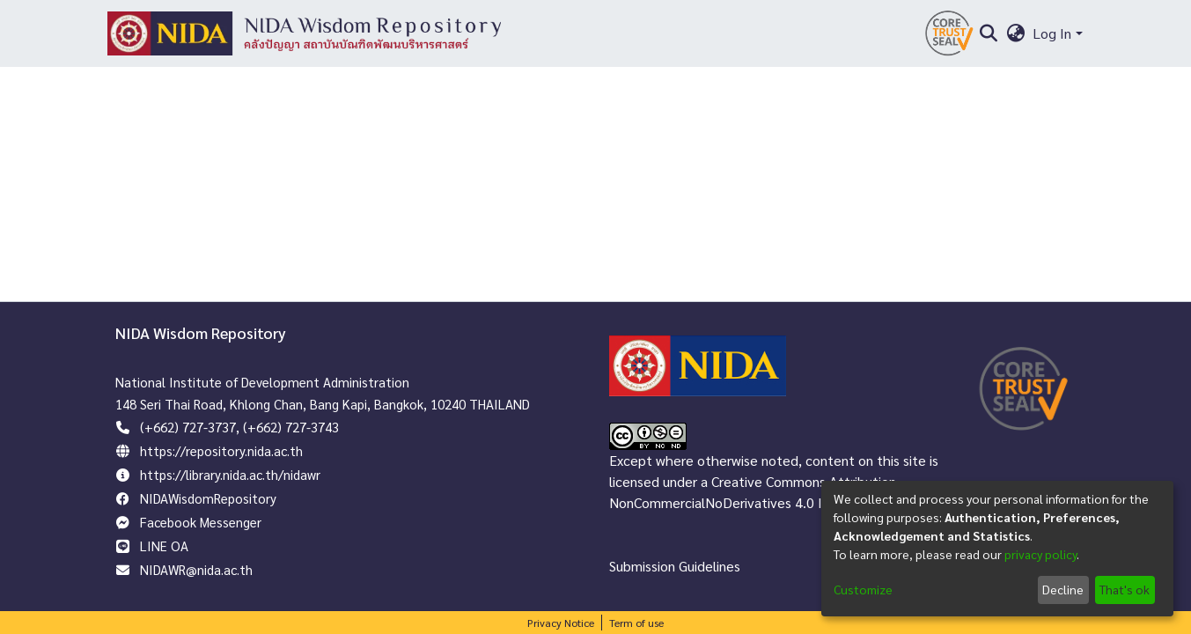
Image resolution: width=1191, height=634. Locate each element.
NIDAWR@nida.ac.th (196, 569)
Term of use (636, 623)
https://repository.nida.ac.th (221, 450)
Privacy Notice (560, 623)
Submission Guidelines (674, 566)
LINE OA (164, 545)
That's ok (1124, 589)
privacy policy (1040, 554)
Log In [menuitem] (1052, 33)
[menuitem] (1015, 33)
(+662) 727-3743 (291, 426)
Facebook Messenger (200, 521)
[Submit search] (989, 33)
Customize (863, 589)
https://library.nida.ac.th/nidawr (230, 474)
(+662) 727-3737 (188, 426)
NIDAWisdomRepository (208, 498)
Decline (1063, 589)
